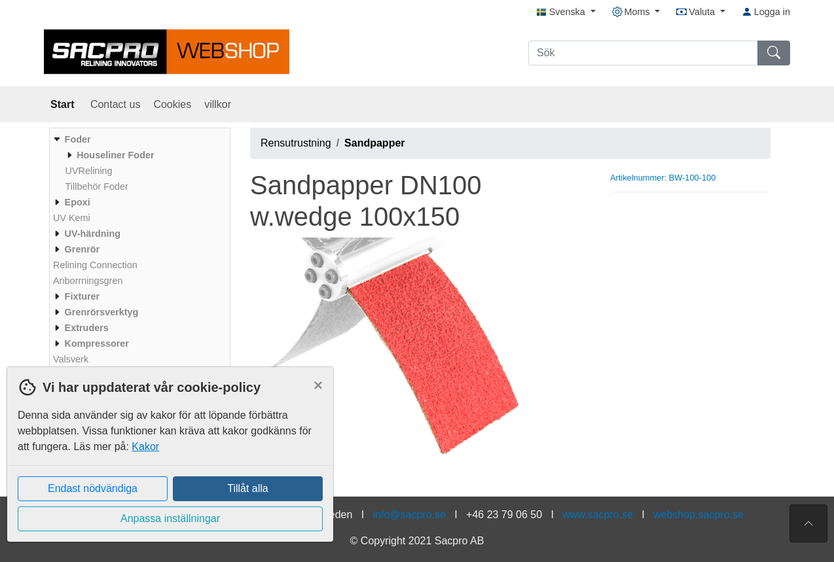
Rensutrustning (296, 143)
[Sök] (643, 53)
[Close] (318, 385)
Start (63, 104)
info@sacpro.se (409, 514)
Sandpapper (374, 143)
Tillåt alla (247, 488)
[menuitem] (138, 163)
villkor (217, 104)
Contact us (115, 104)
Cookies (172, 104)
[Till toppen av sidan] (808, 523)
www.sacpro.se (597, 514)
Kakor (145, 446)
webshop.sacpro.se (698, 514)
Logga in (766, 12)
